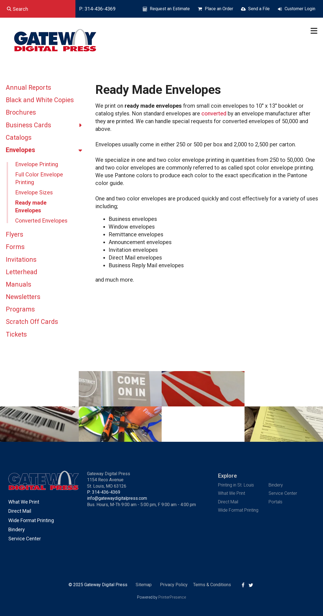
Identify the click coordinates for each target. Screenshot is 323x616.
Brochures (21, 112)
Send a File (259, 8)
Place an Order (219, 8)
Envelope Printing (36, 164)
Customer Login (300, 8)
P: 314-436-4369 (97, 9)
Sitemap (144, 584)
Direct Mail (19, 511)
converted (213, 113)
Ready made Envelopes (30, 206)
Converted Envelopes (41, 220)
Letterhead (21, 272)
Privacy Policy (174, 584)
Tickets (16, 334)
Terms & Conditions (212, 584)
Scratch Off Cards (32, 322)
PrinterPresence (172, 597)
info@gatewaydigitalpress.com (117, 498)
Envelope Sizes (34, 192)
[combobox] (38, 9)
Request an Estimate (170, 8)
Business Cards (46, 125)
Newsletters (23, 297)
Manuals (18, 284)
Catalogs (18, 137)
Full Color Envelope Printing (39, 178)
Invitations (21, 259)
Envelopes (46, 150)
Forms (15, 247)
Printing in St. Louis (236, 485)
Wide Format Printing (31, 520)
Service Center (24, 538)
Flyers (14, 234)
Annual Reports (28, 87)
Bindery (16, 529)
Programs (20, 309)
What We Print (23, 502)
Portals (275, 501)
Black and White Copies (40, 100)
